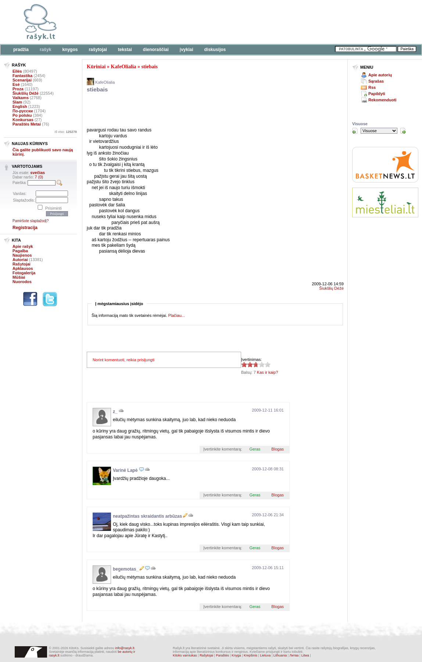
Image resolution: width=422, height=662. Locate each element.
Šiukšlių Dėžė (25, 93)
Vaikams (20, 97)
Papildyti (376, 93)
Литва (294, 655)
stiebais (150, 66)
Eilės (17, 71)
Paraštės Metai (26, 124)
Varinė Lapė (125, 470)
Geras (254, 449)
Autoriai (20, 259)
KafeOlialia (123, 66)
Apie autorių (380, 75)
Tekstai (125, 49)
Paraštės (222, 655)
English (19, 106)
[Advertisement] (226, 22)
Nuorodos (22, 281)
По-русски (22, 111)
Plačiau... (176, 315)
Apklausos (22, 268)
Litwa (305, 655)
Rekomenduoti (382, 100)
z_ (115, 411)
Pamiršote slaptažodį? (30, 221)
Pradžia (21, 49)
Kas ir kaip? (267, 372)
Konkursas (22, 119)
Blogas (277, 449)
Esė (16, 84)
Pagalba (20, 251)
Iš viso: (65, 132)
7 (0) (39, 177)
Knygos (70, 49)
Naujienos (22, 255)
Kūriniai (96, 66)
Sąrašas (376, 81)
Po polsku (22, 115)
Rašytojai (98, 49)
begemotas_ (126, 569)
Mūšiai (18, 277)
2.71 (244, 364)
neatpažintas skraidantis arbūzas (147, 516)
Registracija (24, 227)
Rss (372, 87)
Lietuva (265, 655)
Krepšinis (250, 655)
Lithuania (280, 655)
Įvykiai (186, 49)
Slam (17, 102)
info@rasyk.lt (124, 648)
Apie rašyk (22, 246)
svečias (37, 172)
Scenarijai (22, 80)
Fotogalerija (23, 273)
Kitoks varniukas (185, 655)
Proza (18, 89)
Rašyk (45, 49)
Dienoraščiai (156, 49)
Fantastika (22, 75)
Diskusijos (215, 49)
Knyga (236, 655)
